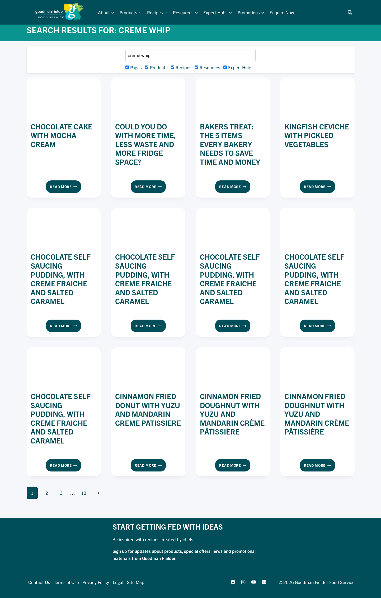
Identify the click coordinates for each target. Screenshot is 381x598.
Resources (207, 67)
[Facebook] (233, 582)
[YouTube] (253, 582)
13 (83, 493)
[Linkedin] (264, 582)
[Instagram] (243, 582)
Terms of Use (66, 582)
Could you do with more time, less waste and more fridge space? (145, 144)
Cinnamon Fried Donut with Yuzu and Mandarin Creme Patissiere (148, 409)
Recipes (181, 67)
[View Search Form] (350, 12)
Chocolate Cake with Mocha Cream (61, 135)
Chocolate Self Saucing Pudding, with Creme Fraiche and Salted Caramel (61, 279)
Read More (65, 187)
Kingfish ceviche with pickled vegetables (316, 135)
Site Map (135, 582)
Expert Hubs (238, 67)
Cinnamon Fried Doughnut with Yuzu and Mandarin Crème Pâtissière (232, 413)
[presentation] (64, 98)
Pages (133, 67)
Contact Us (39, 582)
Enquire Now (282, 12)
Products (156, 67)
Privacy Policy (95, 582)
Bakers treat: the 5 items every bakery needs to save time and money (230, 144)
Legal (118, 582)
